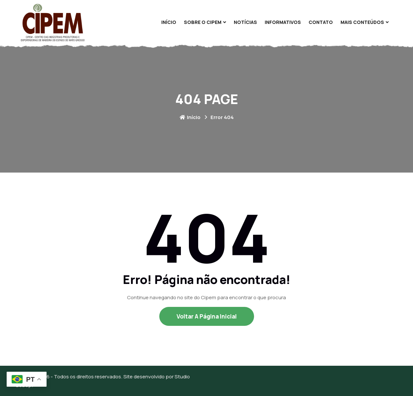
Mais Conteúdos (362, 22)
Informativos (283, 22)
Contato (321, 22)
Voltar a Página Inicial (207, 316)
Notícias (245, 22)
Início (168, 22)
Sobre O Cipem (202, 22)
